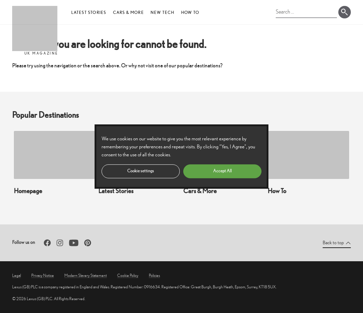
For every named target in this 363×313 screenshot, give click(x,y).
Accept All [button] (222, 171)
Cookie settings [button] (140, 171)
